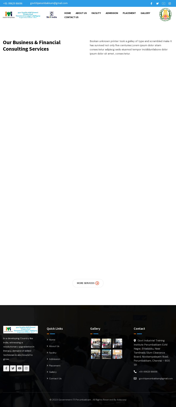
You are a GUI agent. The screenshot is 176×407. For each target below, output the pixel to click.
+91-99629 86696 (12, 3)
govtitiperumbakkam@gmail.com (49, 3)
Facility (96, 13)
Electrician (106, 127)
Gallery (145, 13)
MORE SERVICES (88, 283)
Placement (129, 13)
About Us (81, 13)
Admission (112, 13)
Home (67, 13)
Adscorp (121, 399)
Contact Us (71, 17)
